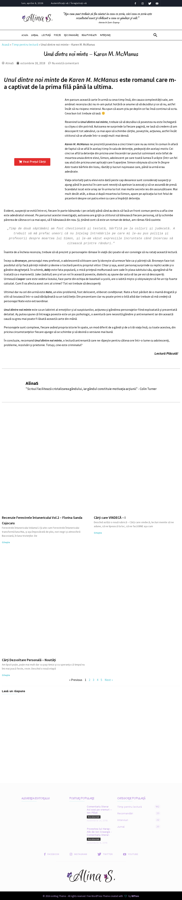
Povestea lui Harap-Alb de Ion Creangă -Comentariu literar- (99, 830)
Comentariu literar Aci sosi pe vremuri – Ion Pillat (99, 808)
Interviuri (105, 35)
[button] (155, 35)
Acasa (24, 35)
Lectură (46, 35)
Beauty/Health (89, 35)
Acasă (5, 44)
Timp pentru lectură (25, 44)
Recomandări (71, 35)
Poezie (57, 35)
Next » (109, 678)
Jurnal (34, 35)
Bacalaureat (93, 815)
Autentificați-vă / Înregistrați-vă (69, 3)
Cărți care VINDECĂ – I (110, 516)
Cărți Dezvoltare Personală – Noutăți (29, 658)
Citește (6, 540)
